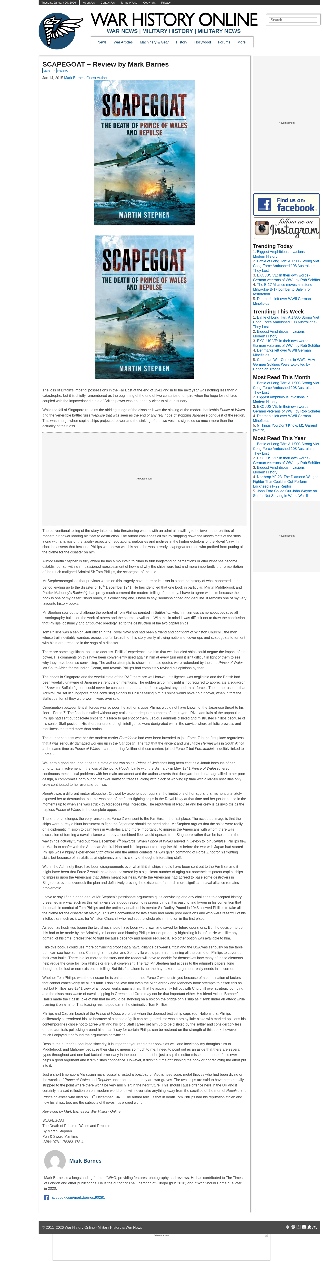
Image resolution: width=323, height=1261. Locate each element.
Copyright (149, 2)
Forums (224, 42)
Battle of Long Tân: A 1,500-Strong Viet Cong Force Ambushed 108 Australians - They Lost (286, 265)
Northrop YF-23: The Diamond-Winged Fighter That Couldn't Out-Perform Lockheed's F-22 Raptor (286, 481)
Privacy (166, 2)
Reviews (62, 70)
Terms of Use (128, 2)
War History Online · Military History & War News (103, 1227)
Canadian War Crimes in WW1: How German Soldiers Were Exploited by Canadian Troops (284, 364)
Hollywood (202, 42)
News (102, 42)
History (181, 42)
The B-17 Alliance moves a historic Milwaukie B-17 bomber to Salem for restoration (282, 289)
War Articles (123, 42)
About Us (89, 2)
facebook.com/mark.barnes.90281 (74, 1197)
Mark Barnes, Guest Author (85, 78)
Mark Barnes (85, 1161)
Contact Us (107, 2)
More (242, 42)
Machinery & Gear (154, 42)
